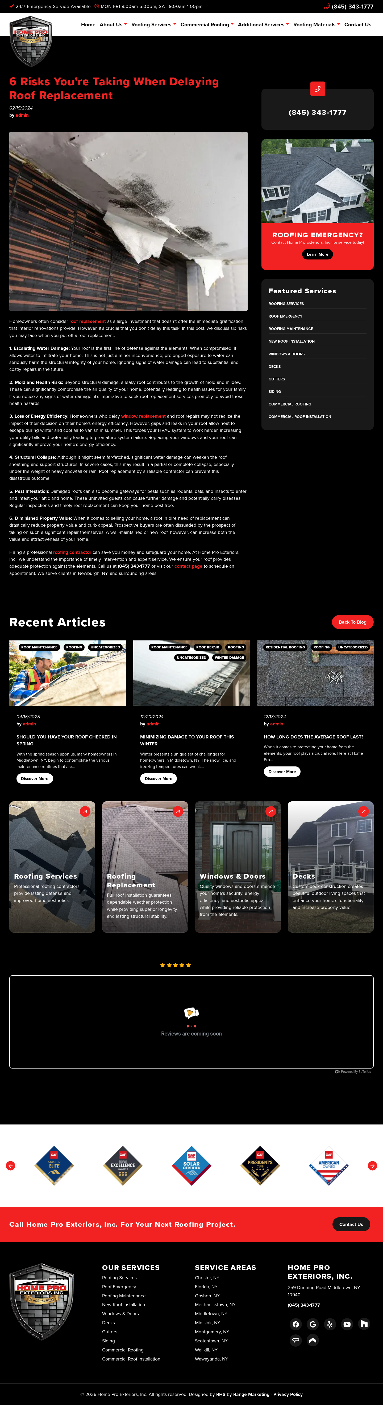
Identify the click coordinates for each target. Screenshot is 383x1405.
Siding (275, 391)
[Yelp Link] (330, 1324)
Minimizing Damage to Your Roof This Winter (187, 740)
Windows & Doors (287, 354)
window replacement (143, 416)
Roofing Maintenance (291, 328)
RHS (221, 1394)
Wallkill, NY (206, 1349)
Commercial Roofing (205, 24)
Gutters (277, 379)
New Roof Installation (292, 341)
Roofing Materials (314, 24)
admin (22, 115)
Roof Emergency (285, 316)
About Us (111, 24)
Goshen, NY (207, 1295)
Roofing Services (151, 24)
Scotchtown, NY (211, 1340)
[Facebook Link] (296, 1324)
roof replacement (87, 321)
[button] (52, 867)
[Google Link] (313, 1324)
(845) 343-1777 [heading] (318, 112)
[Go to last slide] (10, 1165)
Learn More (317, 254)
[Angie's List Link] (296, 1340)
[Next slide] (372, 1165)
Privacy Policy (288, 1394)
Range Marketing (251, 1394)
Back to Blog (353, 622)
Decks (275, 366)
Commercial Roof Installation (300, 416)
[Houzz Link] (364, 1324)
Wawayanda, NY (211, 1358)
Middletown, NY (211, 1313)
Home (88, 24)
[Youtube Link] (347, 1324)
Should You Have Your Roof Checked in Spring (66, 740)
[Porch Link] (313, 1340)
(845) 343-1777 (349, 6)
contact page (188, 566)
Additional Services (261, 24)
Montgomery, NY (212, 1331)
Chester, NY (207, 1277)
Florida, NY (206, 1286)
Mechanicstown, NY (215, 1304)
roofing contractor (72, 552)
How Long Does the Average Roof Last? (314, 736)
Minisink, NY (207, 1322)
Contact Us (358, 24)
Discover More (34, 778)
